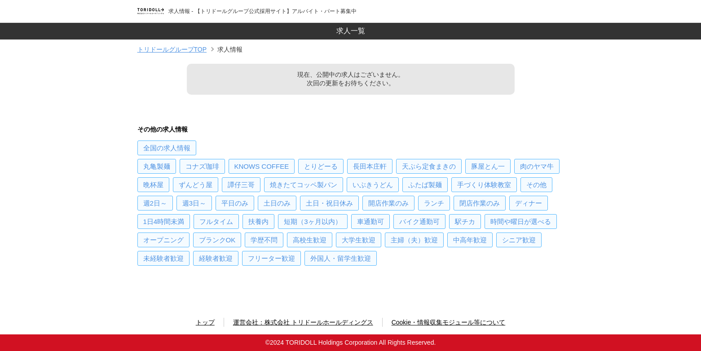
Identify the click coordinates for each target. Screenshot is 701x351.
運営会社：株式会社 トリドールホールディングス (303, 322)
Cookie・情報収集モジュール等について (449, 322)
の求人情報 (166, 148)
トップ (205, 322)
